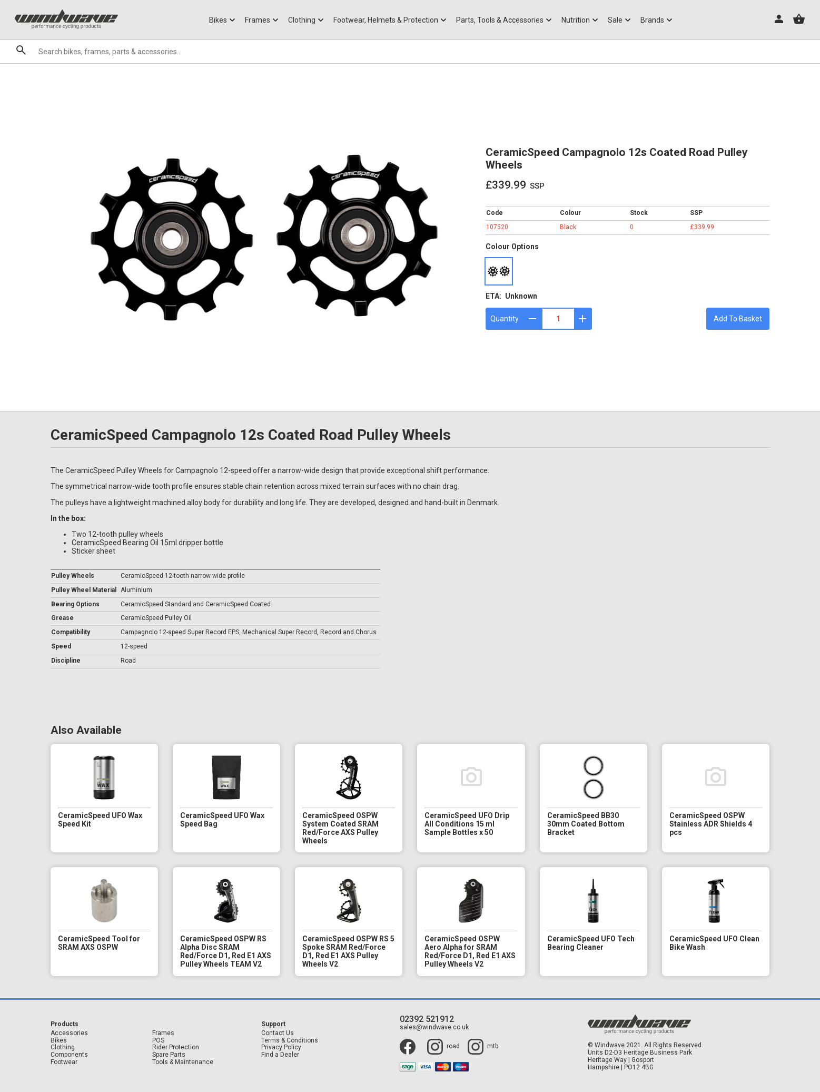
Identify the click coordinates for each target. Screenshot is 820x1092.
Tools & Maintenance (182, 1062)
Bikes (59, 1040)
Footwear (64, 1062)
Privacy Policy (281, 1047)
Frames (163, 1033)
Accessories (69, 1033)
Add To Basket (738, 318)
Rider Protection (175, 1047)
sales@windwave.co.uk (434, 1027)
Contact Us (277, 1033)
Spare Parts (168, 1054)
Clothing (63, 1047)
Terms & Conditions (289, 1040)
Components (69, 1054)
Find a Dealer (280, 1054)
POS (158, 1040)
